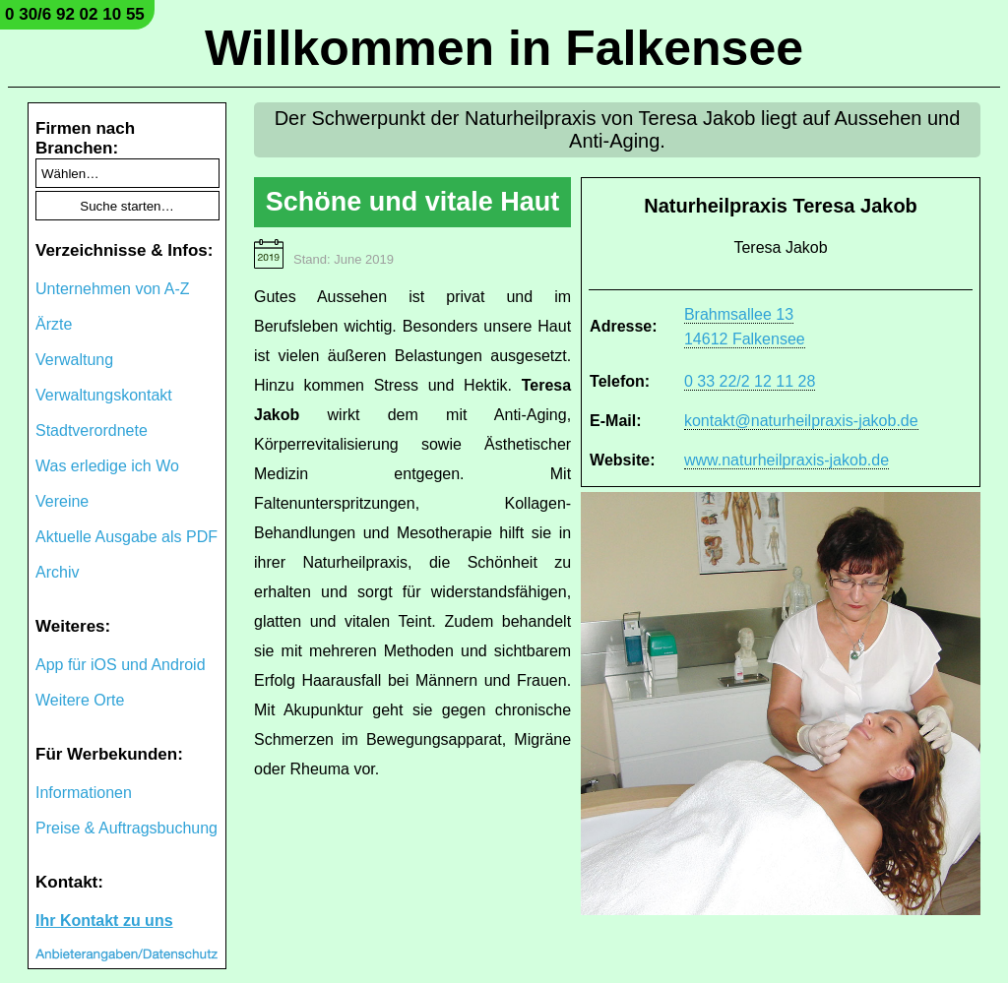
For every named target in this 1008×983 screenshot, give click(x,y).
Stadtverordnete (91, 430)
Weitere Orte (79, 700)
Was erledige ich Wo (107, 466)
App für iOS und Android (120, 664)
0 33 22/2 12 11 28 (749, 381)
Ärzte (53, 324)
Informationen (83, 792)
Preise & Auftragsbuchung (126, 828)
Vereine (62, 501)
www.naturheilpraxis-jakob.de (786, 460)
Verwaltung (74, 359)
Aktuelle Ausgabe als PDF (126, 536)
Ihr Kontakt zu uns (104, 920)
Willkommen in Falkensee (504, 48)
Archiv (57, 572)
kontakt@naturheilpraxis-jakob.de (801, 420)
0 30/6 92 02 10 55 (75, 14)
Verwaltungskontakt (103, 395)
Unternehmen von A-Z (112, 288)
